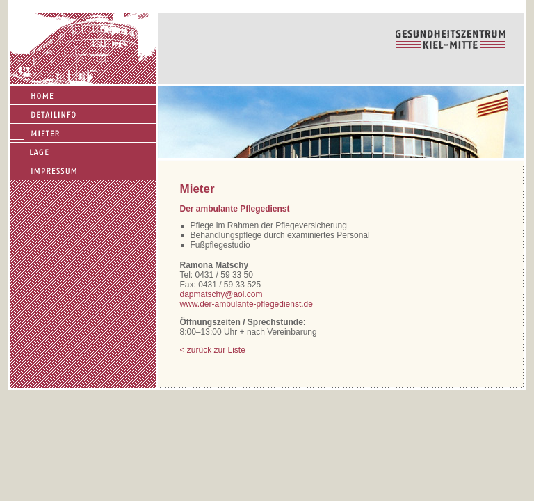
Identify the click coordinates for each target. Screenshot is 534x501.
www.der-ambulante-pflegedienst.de (246, 304)
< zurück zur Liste (212, 350)
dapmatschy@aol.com (221, 294)
